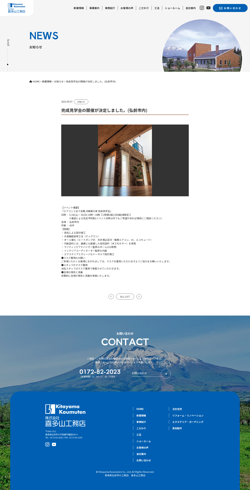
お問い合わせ (143, 460)
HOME (140, 409)
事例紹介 (110, 8)
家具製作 (177, 428)
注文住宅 (177, 409)
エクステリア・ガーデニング (187, 422)
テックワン (92, 236)
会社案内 (191, 8)
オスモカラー (119, 243)
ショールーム (172, 8)
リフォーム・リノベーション (187, 415)
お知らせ (81, 101)
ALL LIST (125, 296)
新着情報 (79, 8)
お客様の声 (127, 8)
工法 (156, 8)
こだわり (144, 8)
